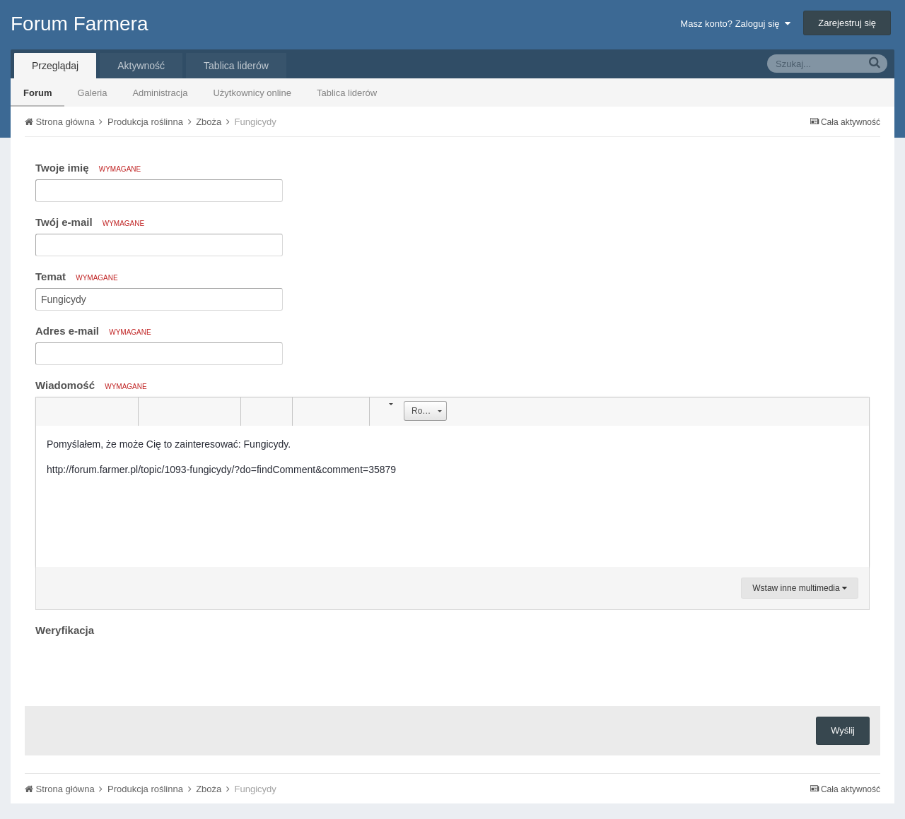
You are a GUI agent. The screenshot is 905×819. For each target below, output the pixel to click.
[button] (49, 411)
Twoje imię (88, 168)
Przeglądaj (55, 65)
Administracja (159, 93)
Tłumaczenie (429, 769)
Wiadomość (91, 385)
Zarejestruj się (847, 23)
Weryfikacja (64, 630)
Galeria (92, 93)
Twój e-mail (89, 222)
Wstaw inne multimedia (799, 588)
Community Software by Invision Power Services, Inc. (452, 798)
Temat (76, 276)
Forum (37, 93)
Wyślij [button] (843, 675)
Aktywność (141, 65)
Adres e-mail (93, 331)
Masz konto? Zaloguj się (735, 23)
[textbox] (452, 496)
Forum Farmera (79, 24)
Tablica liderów (347, 93)
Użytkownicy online (252, 93)
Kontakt (491, 769)
